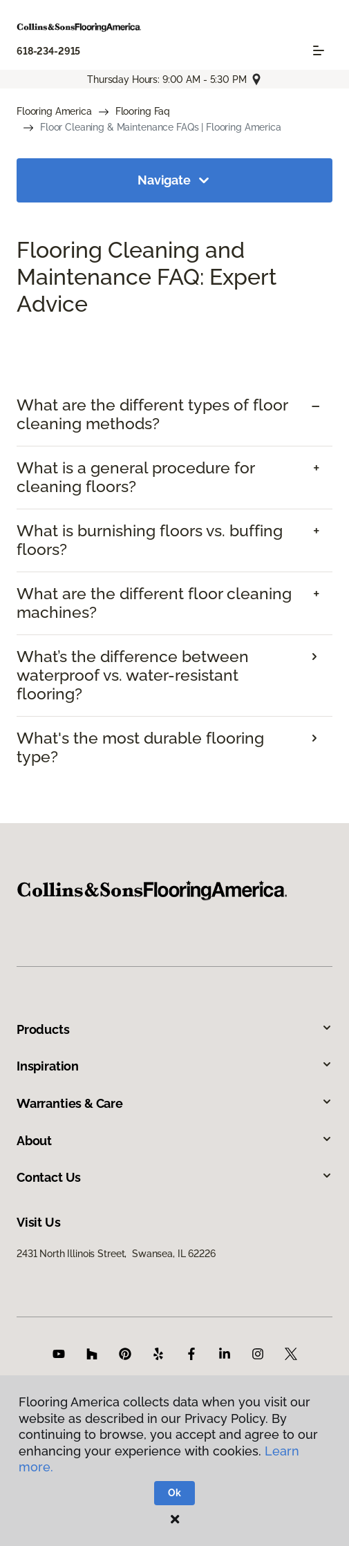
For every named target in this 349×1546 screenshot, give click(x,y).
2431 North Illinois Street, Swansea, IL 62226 (116, 1253)
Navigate (174, 180)
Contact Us (174, 1177)
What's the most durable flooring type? (140, 747)
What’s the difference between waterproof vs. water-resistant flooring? (133, 675)
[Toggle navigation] (318, 50)
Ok (174, 1492)
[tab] (174, 414)
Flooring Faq (142, 111)
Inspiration (174, 1066)
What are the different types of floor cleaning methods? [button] (152, 414)
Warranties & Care (174, 1103)
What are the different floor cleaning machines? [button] (154, 603)
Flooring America (54, 111)
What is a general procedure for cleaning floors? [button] (135, 477)
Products (174, 1029)
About (174, 1140)
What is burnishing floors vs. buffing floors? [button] (150, 540)
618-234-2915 (48, 51)
